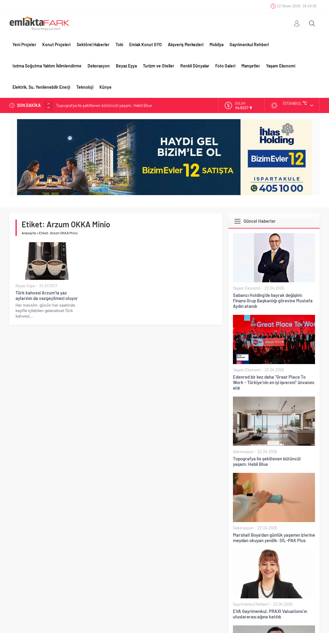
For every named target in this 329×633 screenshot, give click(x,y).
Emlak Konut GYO (145, 44)
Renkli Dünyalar (194, 65)
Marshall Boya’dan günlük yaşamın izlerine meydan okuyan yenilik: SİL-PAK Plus (274, 537)
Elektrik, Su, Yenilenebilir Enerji (41, 87)
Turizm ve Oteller (158, 65)
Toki (119, 44)
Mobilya (216, 44)
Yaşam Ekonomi (280, 65)
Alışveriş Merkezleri (185, 44)
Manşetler (250, 65)
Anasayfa (29, 233)
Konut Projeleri (56, 44)
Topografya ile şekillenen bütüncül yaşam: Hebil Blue (104, 105)
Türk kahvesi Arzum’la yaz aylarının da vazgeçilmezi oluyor (47, 295)
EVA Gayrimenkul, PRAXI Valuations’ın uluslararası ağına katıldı (270, 613)
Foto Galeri (225, 65)
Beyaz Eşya (126, 65)
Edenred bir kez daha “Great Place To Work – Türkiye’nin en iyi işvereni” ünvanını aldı (273, 382)
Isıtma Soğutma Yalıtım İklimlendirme (46, 65)
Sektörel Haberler (93, 44)
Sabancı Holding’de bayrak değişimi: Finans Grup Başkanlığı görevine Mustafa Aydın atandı (273, 300)
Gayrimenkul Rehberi (249, 44)
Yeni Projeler (24, 44)
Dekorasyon (99, 65)
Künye (105, 87)
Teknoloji (84, 87)
